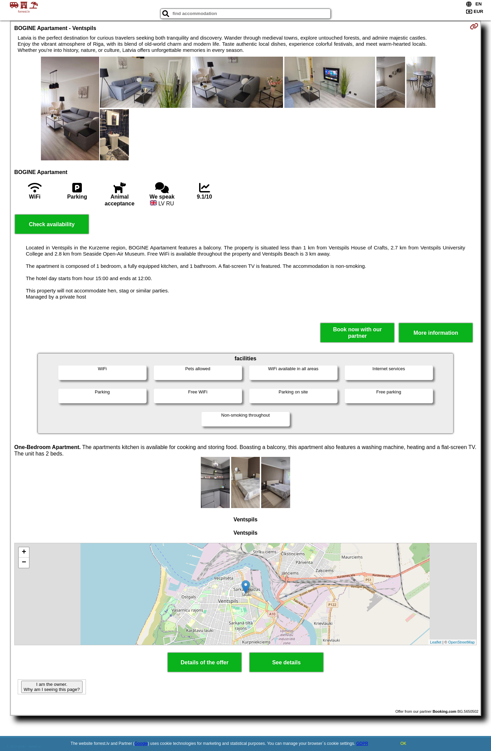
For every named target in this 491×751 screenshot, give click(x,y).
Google (141, 743)
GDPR (362, 743)
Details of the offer (204, 662)
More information (436, 333)
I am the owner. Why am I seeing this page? (52, 687)
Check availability (52, 224)
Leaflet (435, 642)
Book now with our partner (357, 333)
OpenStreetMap (461, 642)
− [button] (24, 563)
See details (286, 662)
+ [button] (24, 552)
